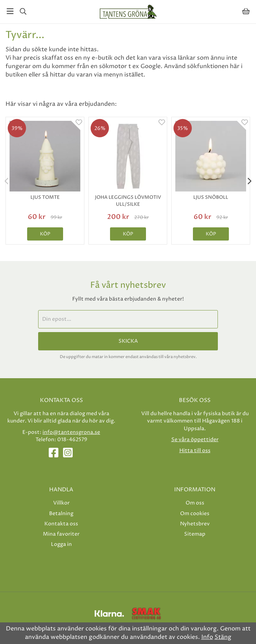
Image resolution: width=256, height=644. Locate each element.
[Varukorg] (245, 11)
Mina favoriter (61, 534)
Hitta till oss (195, 450)
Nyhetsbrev (195, 523)
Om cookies (194, 513)
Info (207, 637)
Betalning (61, 513)
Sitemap (194, 534)
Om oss (195, 502)
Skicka (128, 341)
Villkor (61, 502)
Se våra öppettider (195, 439)
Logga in (61, 544)
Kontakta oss (61, 523)
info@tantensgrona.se (71, 432)
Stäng (223, 637)
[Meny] (10, 11)
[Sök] (23, 11)
